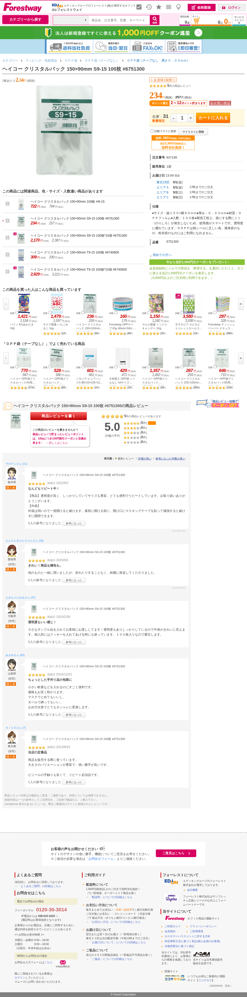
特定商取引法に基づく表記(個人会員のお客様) (192, 941)
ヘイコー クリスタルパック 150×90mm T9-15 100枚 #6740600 (75, 252)
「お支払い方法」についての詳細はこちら (115, 921)
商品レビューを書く (59, 416)
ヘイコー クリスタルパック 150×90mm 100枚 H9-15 (67, 201)
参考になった (74, 523)
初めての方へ (162, 255)
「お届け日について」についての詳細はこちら (117, 942)
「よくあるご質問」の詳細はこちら (39, 886)
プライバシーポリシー (203, 926)
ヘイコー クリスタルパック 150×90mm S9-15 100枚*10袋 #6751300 (79, 235)
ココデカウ (205, 980)
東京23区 (163, 182)
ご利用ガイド (173, 926)
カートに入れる (213, 118)
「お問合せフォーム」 (101, 858)
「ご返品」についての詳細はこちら (110, 959)
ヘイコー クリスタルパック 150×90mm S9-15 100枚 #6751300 (75, 218)
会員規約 (170, 931)
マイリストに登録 (193, 131)
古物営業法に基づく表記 (179, 946)
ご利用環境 (196, 931)
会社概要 (192, 890)
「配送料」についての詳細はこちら (110, 897)
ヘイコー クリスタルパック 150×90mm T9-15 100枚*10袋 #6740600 (79, 269)
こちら (48, 962)
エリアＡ (163, 187)
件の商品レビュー (179, 85)
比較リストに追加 (165, 131)
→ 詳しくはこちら (56, 442)
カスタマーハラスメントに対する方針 (187, 936)
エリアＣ (163, 197)
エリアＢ (163, 192)
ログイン (20, 977)
